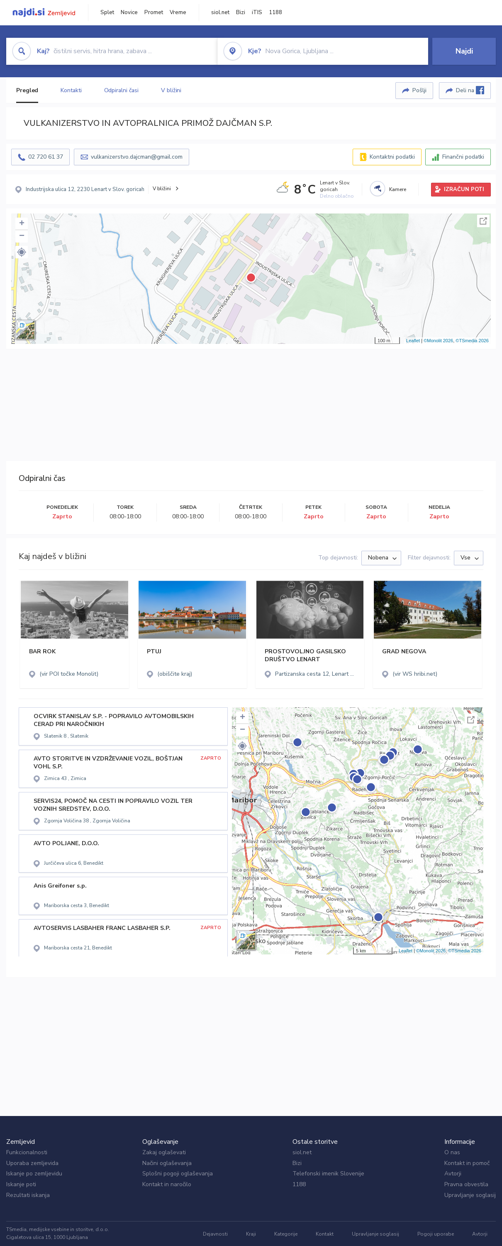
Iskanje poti (21, 1184)
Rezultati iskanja (28, 1195)
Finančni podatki (463, 157)
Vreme (178, 12)
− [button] (21, 236)
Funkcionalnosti (26, 1152)
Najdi (464, 51)
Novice (129, 12)
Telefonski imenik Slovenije (328, 1173)
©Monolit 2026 (438, 340)
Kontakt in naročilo (166, 1184)
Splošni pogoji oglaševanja (177, 1173)
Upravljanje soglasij (470, 1195)
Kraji (251, 1234)
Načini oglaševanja (167, 1163)
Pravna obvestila (466, 1184)
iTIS (257, 12)
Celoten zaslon (483, 221)
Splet (107, 12)
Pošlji (419, 90)
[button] (21, 252)
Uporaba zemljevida (32, 1163)
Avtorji (452, 1173)
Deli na (470, 90)
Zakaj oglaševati (164, 1152)
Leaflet (413, 340)
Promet (153, 12)
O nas (452, 1152)
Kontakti (71, 90)
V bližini (171, 90)
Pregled (27, 90)
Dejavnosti (215, 1234)
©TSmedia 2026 (472, 340)
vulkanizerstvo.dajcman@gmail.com (137, 157)
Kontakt (325, 1234)
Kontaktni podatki (392, 157)
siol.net (220, 12)
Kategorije (285, 1234)
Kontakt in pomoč (467, 1163)
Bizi (240, 12)
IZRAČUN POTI (464, 189)
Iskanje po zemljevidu (34, 1173)
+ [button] (21, 224)
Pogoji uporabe (435, 1234)
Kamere (397, 189)
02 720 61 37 (45, 157)
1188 (275, 12)
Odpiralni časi (121, 90)
